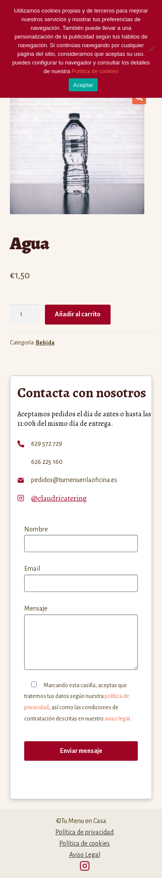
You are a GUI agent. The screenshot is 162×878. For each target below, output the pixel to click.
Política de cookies (84, 843)
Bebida (45, 343)
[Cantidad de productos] (24, 315)
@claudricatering (59, 498)
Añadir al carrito (78, 314)
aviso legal (117, 719)
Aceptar (83, 85)
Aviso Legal (84, 854)
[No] (151, 49)
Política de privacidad (84, 832)
